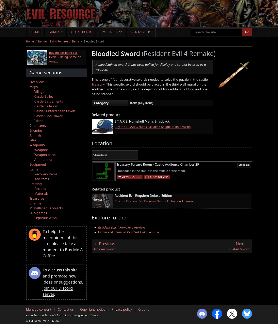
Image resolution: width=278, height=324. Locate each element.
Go (247, 32)
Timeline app (111, 32)
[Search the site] (217, 32)
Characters (38, 125)
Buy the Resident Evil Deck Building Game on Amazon (65, 57)
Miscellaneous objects (46, 208)
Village (39, 91)
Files (33, 140)
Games (54, 32)
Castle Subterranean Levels (55, 111)
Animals (36, 135)
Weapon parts (45, 154)
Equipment (38, 164)
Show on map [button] (159, 177)
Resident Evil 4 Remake (53, 41)
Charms (35, 203)
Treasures (37, 198)
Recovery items (46, 174)
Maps (34, 87)
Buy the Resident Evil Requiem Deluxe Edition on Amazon (154, 201)
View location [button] (131, 177)
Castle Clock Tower (48, 116)
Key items (41, 179)
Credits (143, 309)
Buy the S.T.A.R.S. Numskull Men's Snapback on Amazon (153, 127)
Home (35, 32)
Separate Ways (45, 218)
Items (75, 41)
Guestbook (81, 32)
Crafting (36, 184)
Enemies (36, 130)
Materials (41, 193)
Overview (37, 82)
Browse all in (129, 232)
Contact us (140, 32)
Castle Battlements (48, 101)
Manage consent (38, 309)
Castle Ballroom (46, 106)
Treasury (98, 84)
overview (121, 227)
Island (39, 121)
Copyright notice (92, 309)
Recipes (40, 188)
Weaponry (37, 145)
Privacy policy (122, 309)
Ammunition (43, 159)
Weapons (41, 150)
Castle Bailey (43, 96)
